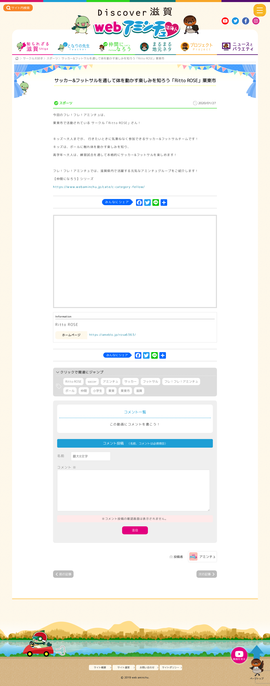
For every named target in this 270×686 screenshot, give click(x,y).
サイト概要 (100, 667)
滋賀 (139, 391)
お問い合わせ (147, 667)
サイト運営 (123, 667)
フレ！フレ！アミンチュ (181, 381)
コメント (66, 467)
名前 (60, 456)
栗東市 (125, 391)
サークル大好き (33, 58)
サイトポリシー (170, 667)
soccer (92, 381)
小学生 (97, 391)
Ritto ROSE (73, 381)
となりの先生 (74, 47)
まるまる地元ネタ (155, 47)
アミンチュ (110, 381)
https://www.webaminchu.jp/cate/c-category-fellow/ (99, 187)
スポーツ (52, 58)
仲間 (84, 391)
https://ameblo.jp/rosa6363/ (112, 335)
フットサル (150, 381)
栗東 (111, 391)
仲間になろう (114, 47)
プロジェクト (196, 47)
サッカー (130, 381)
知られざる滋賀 (33, 47)
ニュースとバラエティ (237, 47)
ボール (70, 391)
